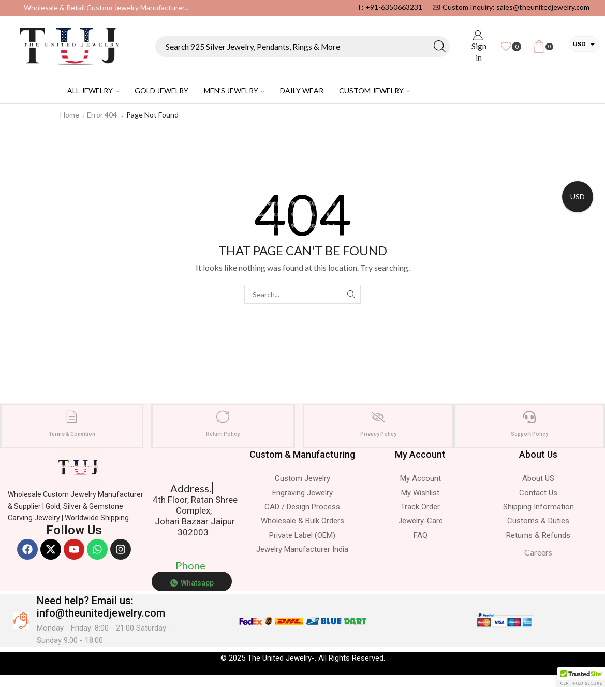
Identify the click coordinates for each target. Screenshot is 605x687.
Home (69, 114)
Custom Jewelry (374, 90)
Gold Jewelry (161, 90)
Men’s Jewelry (234, 90)
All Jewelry (93, 90)
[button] (581, 677)
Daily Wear (301, 90)
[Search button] (439, 46)
